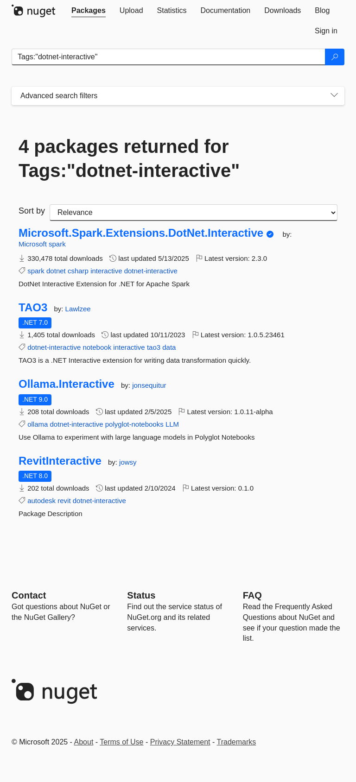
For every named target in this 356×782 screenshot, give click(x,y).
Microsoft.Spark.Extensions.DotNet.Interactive (141, 233)
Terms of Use (121, 742)
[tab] (88, 10)
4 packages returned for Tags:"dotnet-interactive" (129, 158)
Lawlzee (78, 309)
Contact (29, 595)
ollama (37, 424)
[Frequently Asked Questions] (252, 595)
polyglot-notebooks (134, 424)
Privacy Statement (180, 742)
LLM (172, 424)
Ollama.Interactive (66, 384)
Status (141, 595)
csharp (78, 271)
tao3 (153, 347)
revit (63, 501)
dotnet (56, 271)
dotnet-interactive (151, 271)
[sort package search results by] (193, 212)
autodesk (41, 501)
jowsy (128, 462)
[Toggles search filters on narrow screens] (334, 96)
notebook (97, 347)
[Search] (334, 57)
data (169, 347)
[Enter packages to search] (168, 57)
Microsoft (34, 244)
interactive (106, 271)
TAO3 (33, 308)
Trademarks (236, 742)
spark (57, 244)
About (84, 742)
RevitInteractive (60, 461)
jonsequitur (149, 385)
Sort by (32, 210)
